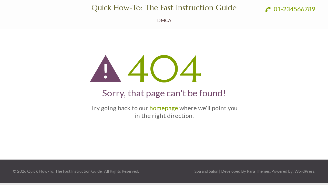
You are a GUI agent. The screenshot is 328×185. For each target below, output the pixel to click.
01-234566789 (290, 9)
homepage (163, 108)
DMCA (164, 20)
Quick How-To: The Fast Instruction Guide (164, 7)
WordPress (304, 171)
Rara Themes (258, 171)
